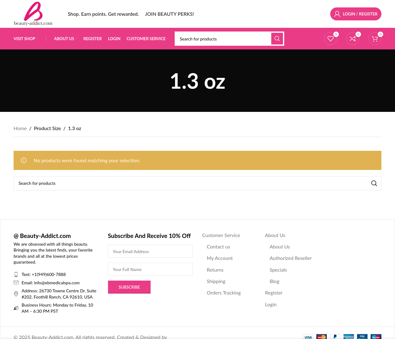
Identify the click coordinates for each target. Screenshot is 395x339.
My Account (220, 258)
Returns (215, 270)
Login (271, 304)
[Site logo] (33, 13)
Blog (274, 281)
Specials (278, 270)
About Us (275, 235)
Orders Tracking (224, 292)
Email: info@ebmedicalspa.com (51, 282)
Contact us (218, 246)
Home (20, 128)
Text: (27, 274)
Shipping (216, 281)
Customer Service (221, 235)
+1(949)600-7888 (49, 274)
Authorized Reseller (291, 258)
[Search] (229, 39)
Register (274, 292)
